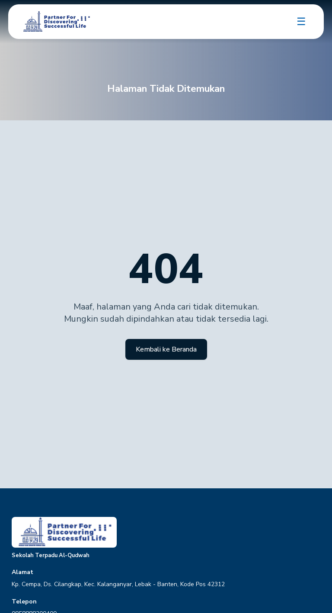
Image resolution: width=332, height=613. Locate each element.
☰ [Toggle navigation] (301, 22)
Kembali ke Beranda (166, 349)
